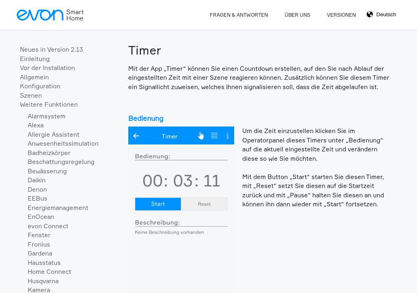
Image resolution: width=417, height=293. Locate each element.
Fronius (39, 244)
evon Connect (48, 226)
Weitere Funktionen (49, 104)
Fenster (39, 235)
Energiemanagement (58, 208)
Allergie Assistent (53, 134)
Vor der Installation (47, 68)
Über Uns (297, 15)
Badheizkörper (49, 153)
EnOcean (41, 217)
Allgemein (34, 77)
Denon (37, 189)
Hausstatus (44, 263)
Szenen (31, 95)
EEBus (37, 198)
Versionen (341, 15)
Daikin (37, 180)
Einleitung (35, 59)
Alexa (36, 125)
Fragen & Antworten (239, 15)
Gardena (40, 253)
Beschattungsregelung (61, 162)
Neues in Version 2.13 (51, 49)
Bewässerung (47, 171)
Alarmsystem (47, 116)
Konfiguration (40, 86)
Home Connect (49, 272)
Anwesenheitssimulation (63, 143)
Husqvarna (43, 281)
